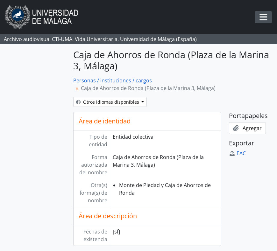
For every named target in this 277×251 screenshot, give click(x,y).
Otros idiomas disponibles (108, 102)
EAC (237, 153)
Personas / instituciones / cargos (112, 80)
